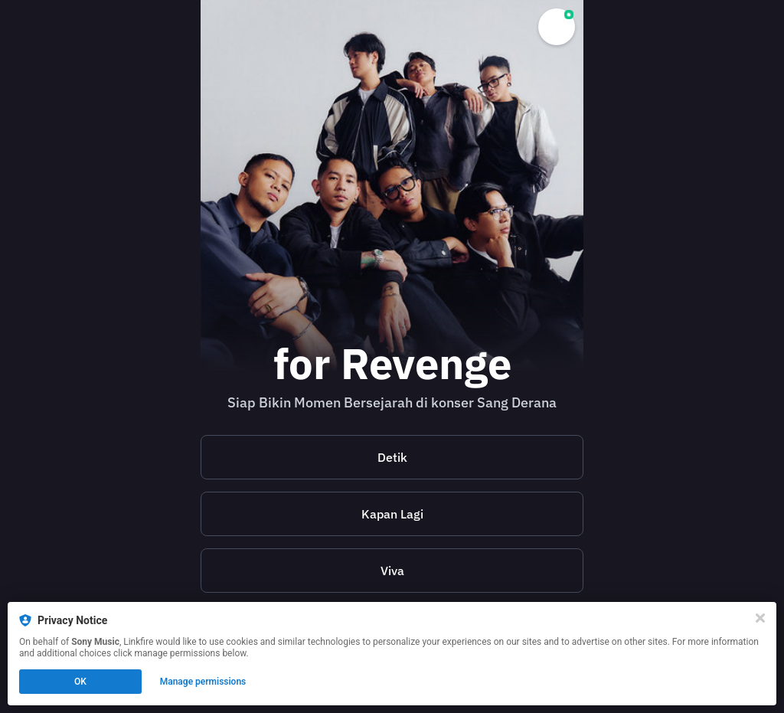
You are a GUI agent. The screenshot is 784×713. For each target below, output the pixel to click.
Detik (392, 457)
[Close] (760, 618)
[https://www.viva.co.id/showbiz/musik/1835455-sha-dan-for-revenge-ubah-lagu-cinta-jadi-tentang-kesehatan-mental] (392, 570)
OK (80, 681)
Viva (392, 570)
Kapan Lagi (392, 514)
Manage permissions (203, 681)
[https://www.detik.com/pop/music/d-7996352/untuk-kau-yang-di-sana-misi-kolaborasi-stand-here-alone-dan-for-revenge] (392, 457)
